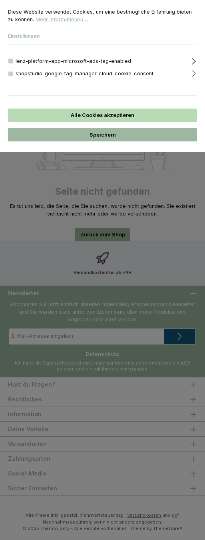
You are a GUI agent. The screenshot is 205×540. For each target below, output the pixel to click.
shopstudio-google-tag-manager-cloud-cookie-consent (84, 74)
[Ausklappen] (194, 60)
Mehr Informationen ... (62, 19)
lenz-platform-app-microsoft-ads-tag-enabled (73, 61)
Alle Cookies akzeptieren (102, 115)
